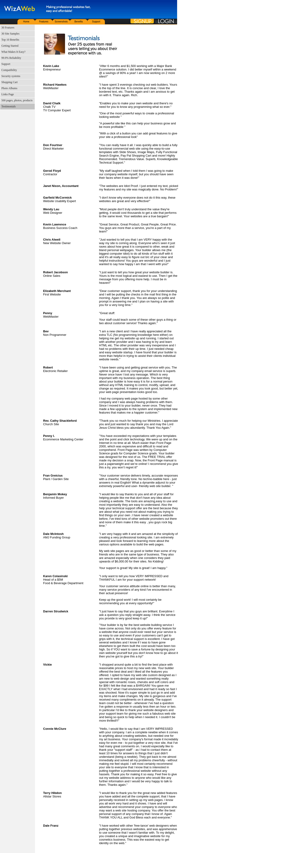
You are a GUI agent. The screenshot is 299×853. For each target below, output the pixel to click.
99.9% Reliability (11, 58)
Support (96, 21)
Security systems (10, 76)
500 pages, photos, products (17, 100)
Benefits (78, 21)
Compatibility (9, 70)
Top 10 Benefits (10, 39)
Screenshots (61, 21)
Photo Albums (9, 88)
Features (43, 21)
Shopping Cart (9, 82)
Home (26, 21)
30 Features (7, 27)
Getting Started (9, 45)
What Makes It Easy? (13, 51)
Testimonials (8, 106)
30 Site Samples (10, 33)
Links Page (7, 94)
